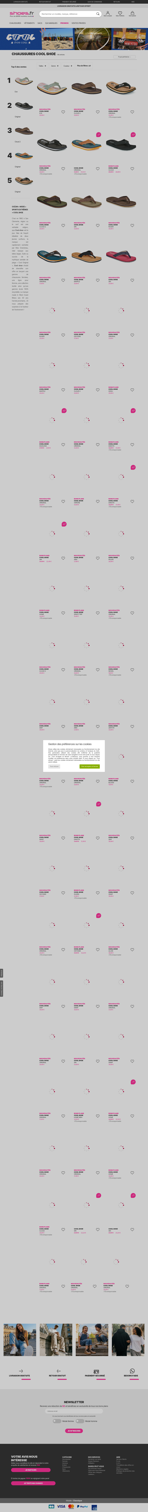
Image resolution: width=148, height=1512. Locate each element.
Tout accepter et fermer (89, 766)
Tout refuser (54, 766)
